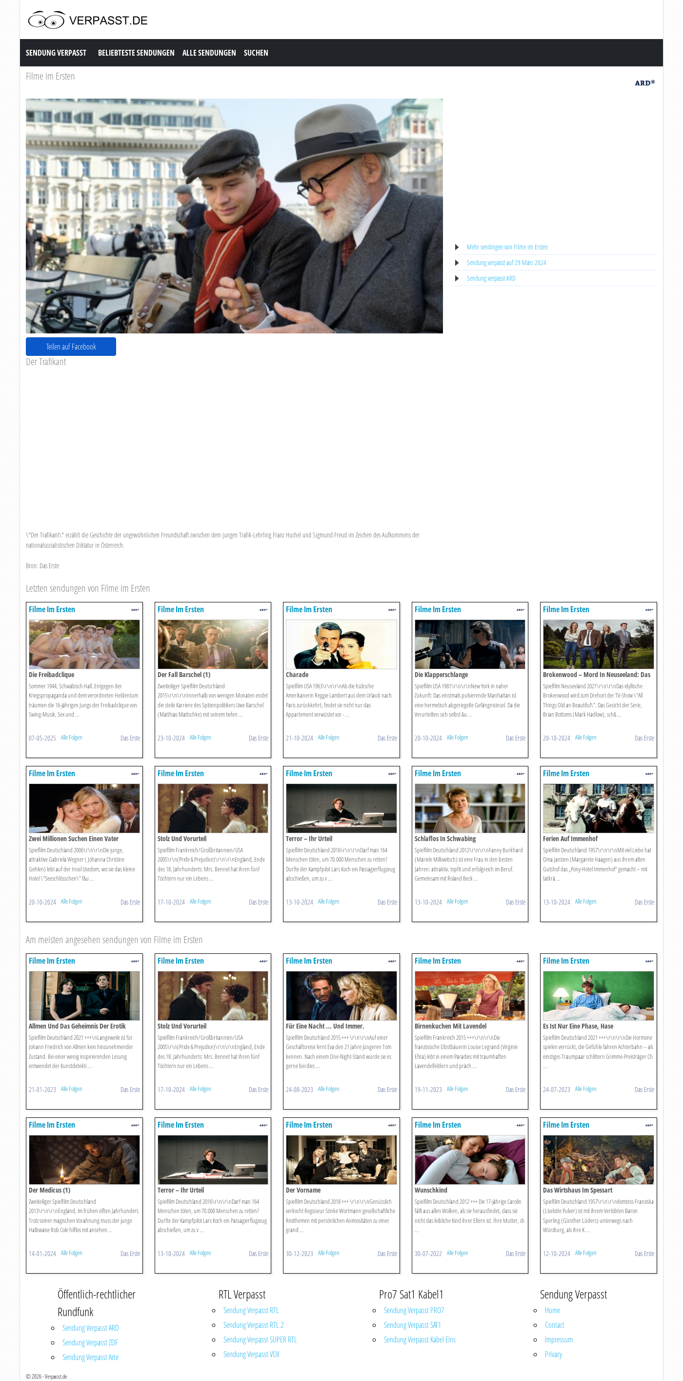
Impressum (559, 1339)
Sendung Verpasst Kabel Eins (420, 1339)
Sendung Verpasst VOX (251, 1354)
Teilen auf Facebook (71, 346)
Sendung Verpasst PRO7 (414, 1310)
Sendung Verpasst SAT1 (412, 1324)
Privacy (553, 1354)
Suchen (256, 52)
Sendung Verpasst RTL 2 (253, 1324)
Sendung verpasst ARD (491, 278)
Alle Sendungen (209, 52)
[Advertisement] (234, 440)
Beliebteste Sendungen (136, 52)
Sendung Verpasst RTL (251, 1310)
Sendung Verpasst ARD (90, 1327)
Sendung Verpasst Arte (90, 1357)
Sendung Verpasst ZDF (90, 1342)
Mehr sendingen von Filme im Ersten (507, 246)
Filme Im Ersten (52, 609)
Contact (554, 1324)
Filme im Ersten (50, 75)
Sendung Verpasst (56, 52)
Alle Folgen (71, 737)
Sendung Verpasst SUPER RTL (260, 1339)
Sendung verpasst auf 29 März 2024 (506, 262)
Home (552, 1310)
